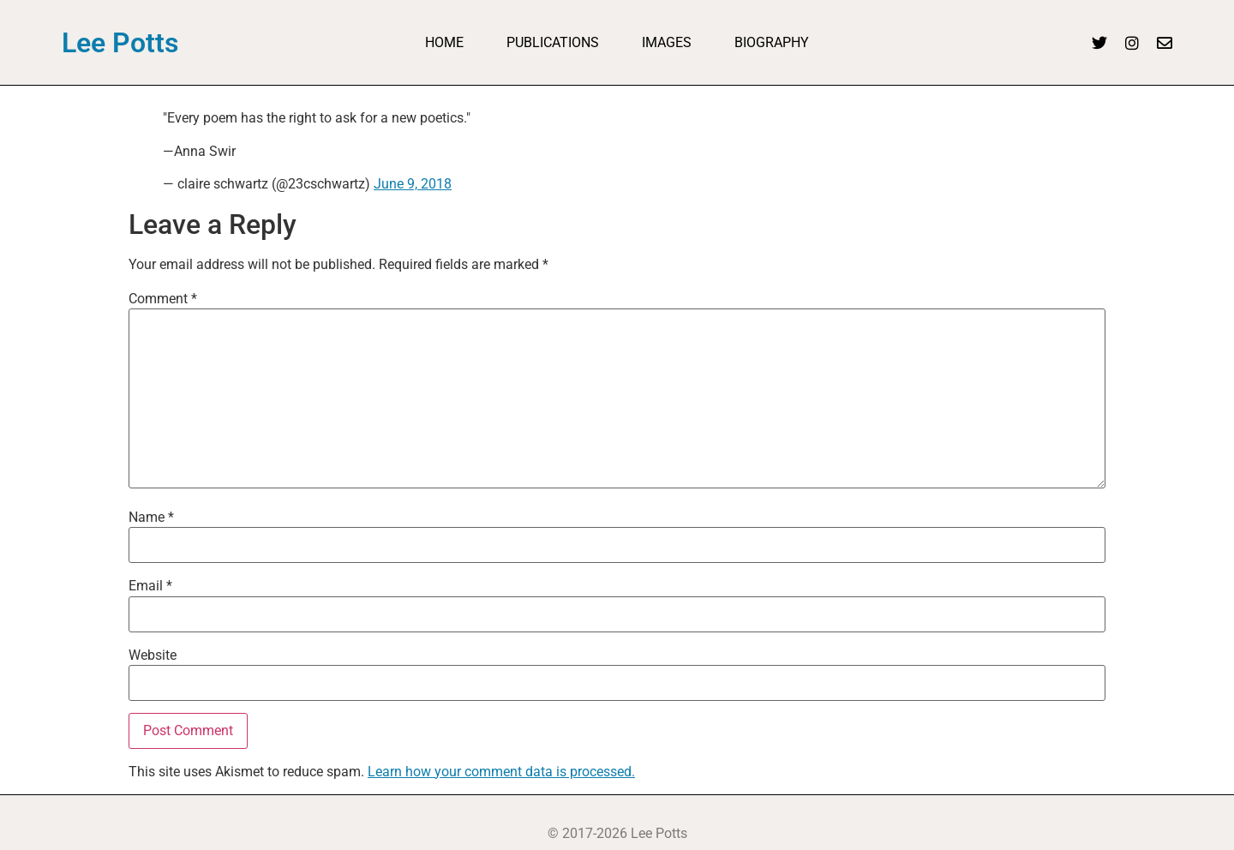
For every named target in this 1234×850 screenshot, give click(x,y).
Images (667, 42)
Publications (552, 42)
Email (150, 586)
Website (153, 655)
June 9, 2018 (413, 184)
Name (151, 517)
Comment (163, 299)
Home (444, 42)
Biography (771, 42)
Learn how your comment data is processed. (501, 771)
